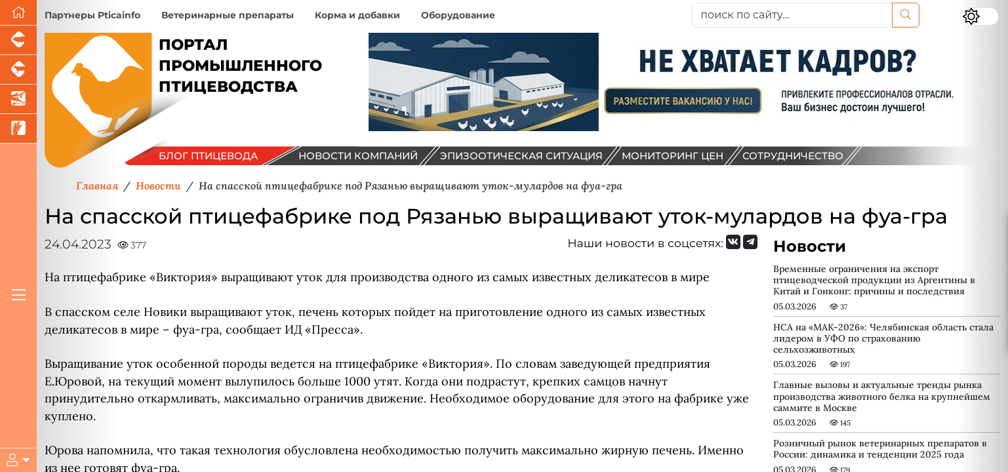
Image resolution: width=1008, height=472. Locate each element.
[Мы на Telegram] (750, 242)
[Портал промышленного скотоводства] (18, 70)
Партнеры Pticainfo (92, 15)
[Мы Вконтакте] (733, 242)
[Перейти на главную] (18, 13)
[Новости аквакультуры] (18, 99)
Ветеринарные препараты (227, 15)
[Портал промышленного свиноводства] (18, 40)
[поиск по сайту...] (792, 15)
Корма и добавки (357, 15)
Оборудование (458, 15)
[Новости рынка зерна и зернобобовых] (18, 129)
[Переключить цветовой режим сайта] (980, 16)
